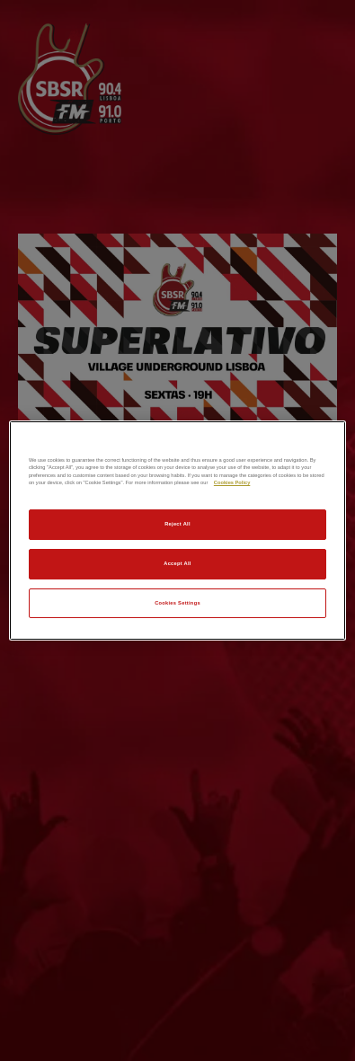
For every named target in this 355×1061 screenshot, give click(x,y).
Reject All (177, 523)
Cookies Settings (177, 603)
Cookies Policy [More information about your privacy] (232, 482)
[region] (177, 530)
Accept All (177, 563)
